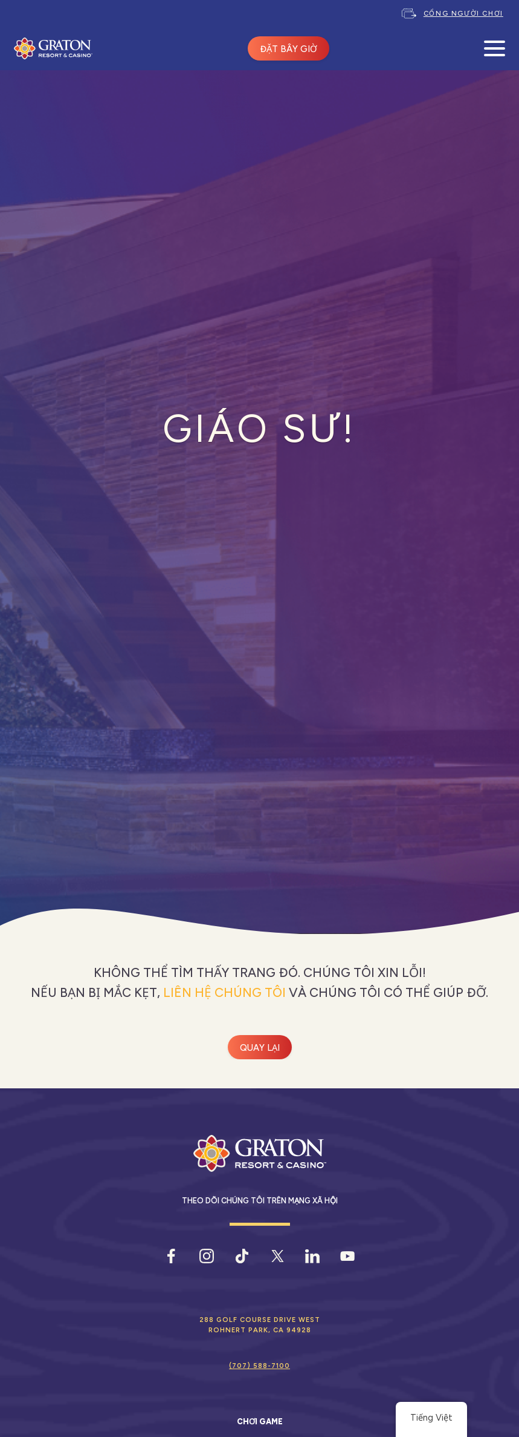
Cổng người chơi (463, 13)
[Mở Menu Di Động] (494, 48)
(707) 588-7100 (259, 1365)
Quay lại (260, 1047)
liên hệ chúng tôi (224, 992)
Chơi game (260, 1421)
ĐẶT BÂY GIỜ (288, 49)
